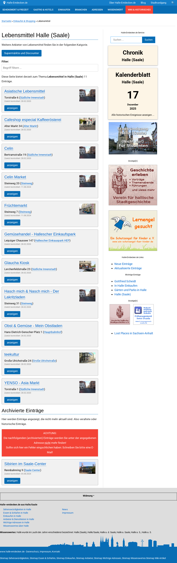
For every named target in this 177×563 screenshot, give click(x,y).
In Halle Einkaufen (125, 285)
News (65, 509)
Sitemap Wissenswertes (134, 558)
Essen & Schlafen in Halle (15, 512)
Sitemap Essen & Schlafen (43, 558)
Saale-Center (32, 470)
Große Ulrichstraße (44, 360)
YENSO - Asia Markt (21, 383)
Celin (8, 148)
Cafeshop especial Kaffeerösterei (32, 119)
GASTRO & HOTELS (43, 9)
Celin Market (15, 177)
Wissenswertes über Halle (16, 526)
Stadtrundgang (158, 2)
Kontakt (56, 551)
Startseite (6, 21)
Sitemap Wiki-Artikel (156, 558)
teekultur (11, 354)
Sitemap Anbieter (84, 558)
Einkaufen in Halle (12, 516)
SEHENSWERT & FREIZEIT (15, 9)
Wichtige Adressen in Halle (16, 522)
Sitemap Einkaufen (65, 558)
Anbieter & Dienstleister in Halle (18, 519)
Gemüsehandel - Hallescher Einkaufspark (40, 234)
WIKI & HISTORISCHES (139, 9)
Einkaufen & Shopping (24, 21)
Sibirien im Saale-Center (25, 464)
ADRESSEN (97, 9)
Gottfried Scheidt (125, 281)
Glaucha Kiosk (16, 263)
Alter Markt (30, 126)
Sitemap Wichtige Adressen (107, 558)
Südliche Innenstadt (32, 97)
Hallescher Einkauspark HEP (52, 240)
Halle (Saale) (122, 294)
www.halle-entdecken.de (12, 551)
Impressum (67, 512)
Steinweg (26, 183)
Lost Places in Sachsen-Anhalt (133, 333)
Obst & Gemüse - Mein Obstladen (33, 326)
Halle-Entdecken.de (15, 2)
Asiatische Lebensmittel (24, 91)
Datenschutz (32, 551)
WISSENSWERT (115, 9)
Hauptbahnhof (52, 332)
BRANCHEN (81, 9)
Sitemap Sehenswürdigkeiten (14, 558)
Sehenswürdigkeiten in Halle (17, 509)
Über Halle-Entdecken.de (122, 2)
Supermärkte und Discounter (21, 53)
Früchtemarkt (15, 205)
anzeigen (12, 108)
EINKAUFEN (64, 9)
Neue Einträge (123, 264)
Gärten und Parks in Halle (130, 290)
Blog (143, 2)
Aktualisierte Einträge (128, 268)
